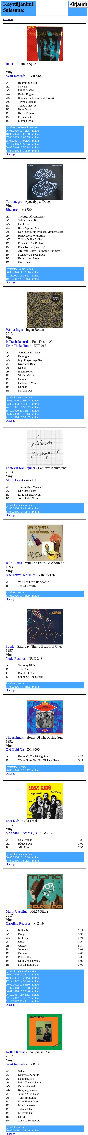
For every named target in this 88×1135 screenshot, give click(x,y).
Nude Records (16, 658)
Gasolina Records (18, 923)
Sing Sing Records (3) (21, 833)
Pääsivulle (8, 19)
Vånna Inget (14, 330)
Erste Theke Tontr (18, 346)
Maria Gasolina (16, 911)
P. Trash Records (17, 342)
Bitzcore (12, 210)
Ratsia (10, 64)
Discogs (10, 154)
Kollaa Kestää (16, 1052)
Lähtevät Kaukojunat (20, 468)
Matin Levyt (14, 480)
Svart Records (16, 76)
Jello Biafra (14, 563)
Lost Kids (13, 821)
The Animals (15, 737)
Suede (10, 646)
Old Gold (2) (15, 749)
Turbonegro (14, 202)
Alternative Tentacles (21, 575)
